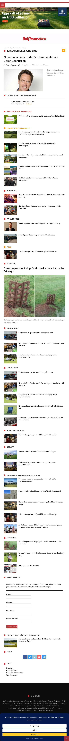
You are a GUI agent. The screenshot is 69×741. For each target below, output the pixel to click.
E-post (9, 594)
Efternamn (10, 610)
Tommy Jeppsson (11, 65)
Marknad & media (43, 65)
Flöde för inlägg (11, 670)
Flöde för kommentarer (14, 673)
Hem (5, 48)
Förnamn (9, 602)
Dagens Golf (52, 701)
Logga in (9, 668)
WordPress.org (11, 675)
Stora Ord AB (30, 701)
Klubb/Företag (12, 618)
